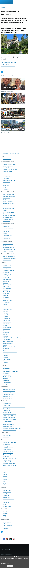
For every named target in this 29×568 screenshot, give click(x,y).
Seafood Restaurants (8, 228)
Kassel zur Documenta (8, 447)
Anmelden (5, 528)
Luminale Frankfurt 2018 (8, 424)
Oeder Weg (5, 378)
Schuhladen (5, 355)
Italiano (4, 477)
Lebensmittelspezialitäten (9, 212)
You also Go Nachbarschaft (9, 465)
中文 (4, 481)
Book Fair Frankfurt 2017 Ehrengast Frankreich (14, 407)
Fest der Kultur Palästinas (9, 417)
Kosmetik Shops (6, 339)
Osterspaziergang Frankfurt (9, 430)
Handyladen (5, 325)
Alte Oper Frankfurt (7, 265)
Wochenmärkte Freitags (8, 394)
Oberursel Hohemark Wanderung (9, 62)
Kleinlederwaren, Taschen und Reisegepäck (13, 337)
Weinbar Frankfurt (7, 260)
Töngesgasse (6, 384)
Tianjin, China (6, 437)
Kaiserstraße (6, 373)
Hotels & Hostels (7, 506)
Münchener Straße (7, 376)
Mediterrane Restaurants (8, 214)
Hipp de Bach (6, 286)
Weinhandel (5, 362)
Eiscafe (4, 187)
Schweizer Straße (7, 382)
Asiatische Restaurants (8, 167)
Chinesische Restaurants (9, 180)
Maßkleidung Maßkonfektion (9, 346)
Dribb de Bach (6, 275)
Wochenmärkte (6, 500)
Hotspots (5, 504)
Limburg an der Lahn (8, 453)
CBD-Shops (5, 316)
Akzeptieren (3, 566)
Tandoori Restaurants (8, 244)
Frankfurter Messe (7, 279)
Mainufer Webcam (7, 522)
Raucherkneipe (6, 221)
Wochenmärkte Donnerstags (9, 392)
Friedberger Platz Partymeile (9, 419)
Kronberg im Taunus (7, 449)
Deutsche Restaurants (8, 183)
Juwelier (5, 334)
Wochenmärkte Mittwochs (9, 391)
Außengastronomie (7, 171)
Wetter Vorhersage (7, 525)
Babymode (5, 311)
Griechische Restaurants (8, 199)
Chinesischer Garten (7, 408)
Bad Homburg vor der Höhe (9, 442)
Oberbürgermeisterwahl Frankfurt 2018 (12, 428)
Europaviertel (6, 277)
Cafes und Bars (6, 178)
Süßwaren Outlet (7, 359)
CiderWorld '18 (6, 410)
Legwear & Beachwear (8, 343)
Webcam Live (6, 523)
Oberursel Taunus (7, 460)
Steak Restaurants (7, 235)
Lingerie (5, 345)
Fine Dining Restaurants (8, 194)
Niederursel (5, 295)
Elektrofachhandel (7, 322)
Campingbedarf (6, 318)
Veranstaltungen (6, 497)
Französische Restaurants (9, 196)
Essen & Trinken (7, 490)
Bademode (5, 313)
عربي (4, 470)
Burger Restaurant (7, 176)
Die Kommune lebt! (7, 422)
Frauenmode (6, 323)
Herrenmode (6, 330)
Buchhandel (5, 314)
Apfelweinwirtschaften (8, 166)
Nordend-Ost (6, 297)
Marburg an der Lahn (8, 454)
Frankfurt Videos (5, 64)
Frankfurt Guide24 (6, 2)
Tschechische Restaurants (9, 249)
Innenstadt (5, 290)
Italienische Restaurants (8, 203)
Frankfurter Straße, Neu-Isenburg (11, 371)
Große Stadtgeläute (7, 421)
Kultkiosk (5, 210)
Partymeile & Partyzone (8, 499)
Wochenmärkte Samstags (9, 396)
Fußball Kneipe (6, 198)
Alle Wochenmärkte (7, 398)
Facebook (5, 511)
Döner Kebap (6, 185)
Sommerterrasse (7, 229)
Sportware (5, 357)
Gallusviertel (6, 281)
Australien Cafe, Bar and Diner (10, 169)
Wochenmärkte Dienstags (9, 389)
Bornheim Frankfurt (7, 274)
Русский (5, 479)
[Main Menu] (27, 2)
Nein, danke (9, 566)
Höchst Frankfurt (7, 288)
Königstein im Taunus (8, 451)
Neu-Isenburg (6, 293)
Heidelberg (5, 446)
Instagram (5, 513)
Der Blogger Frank (5, 549)
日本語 (4, 483)
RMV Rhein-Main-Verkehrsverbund (11, 153)
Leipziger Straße (7, 375)
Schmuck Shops (6, 353)
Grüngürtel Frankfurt (7, 284)
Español (5, 474)
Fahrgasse (5, 369)
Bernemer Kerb (6, 405)
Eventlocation (6, 189)
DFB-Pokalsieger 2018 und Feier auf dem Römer (14, 415)
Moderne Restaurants (8, 217)
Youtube (5, 516)
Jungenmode (6, 332)
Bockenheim (6, 272)
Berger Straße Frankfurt (8, 270)
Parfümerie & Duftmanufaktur (10, 352)
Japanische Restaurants (8, 208)
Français (5, 476)
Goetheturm (5, 283)
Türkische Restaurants (8, 251)
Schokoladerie (6, 226)
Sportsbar (5, 233)
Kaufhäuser (5, 336)
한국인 (4, 484)
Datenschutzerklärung (6, 554)
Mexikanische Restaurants (9, 215)
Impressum (3, 551)
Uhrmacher (5, 361)
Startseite (3, 7)
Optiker (4, 350)
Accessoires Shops (7, 309)
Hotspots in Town (7, 159)
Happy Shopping (7, 327)
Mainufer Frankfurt (7, 291)
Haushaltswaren (6, 329)
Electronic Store (6, 320)
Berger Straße (6, 368)
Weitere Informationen (5, 563)
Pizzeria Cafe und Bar (8, 219)
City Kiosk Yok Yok (7, 412)
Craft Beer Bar (6, 182)
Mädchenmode (6, 348)
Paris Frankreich (6, 435)
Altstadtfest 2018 (7, 403)
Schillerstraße (6, 380)
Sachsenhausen (6, 302)
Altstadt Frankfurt (7, 267)
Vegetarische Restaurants (9, 256)
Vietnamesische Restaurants (9, 258)
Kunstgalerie (6, 502)
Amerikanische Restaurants (9, 164)
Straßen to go (6, 495)
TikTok (4, 515)
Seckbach (5, 304)
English (4, 472)
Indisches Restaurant (8, 201)
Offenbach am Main (7, 300)
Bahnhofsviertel (6, 268)
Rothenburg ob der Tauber (9, 463)
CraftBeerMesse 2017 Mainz (9, 414)
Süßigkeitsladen (6, 238)
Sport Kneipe (6, 231)
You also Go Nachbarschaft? (8, 66)
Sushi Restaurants (7, 237)
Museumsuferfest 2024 (8, 426)
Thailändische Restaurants (9, 245)
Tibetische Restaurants (8, 247)
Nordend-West (6, 299)
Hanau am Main (6, 444)
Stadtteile (5, 493)
